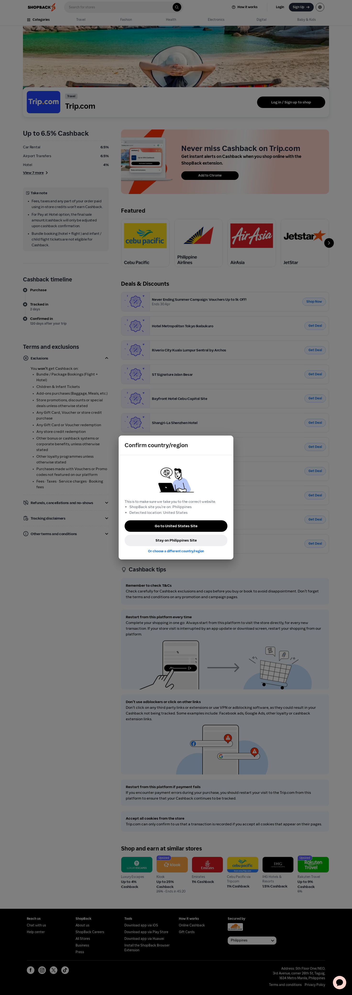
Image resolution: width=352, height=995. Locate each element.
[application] (339, 982)
